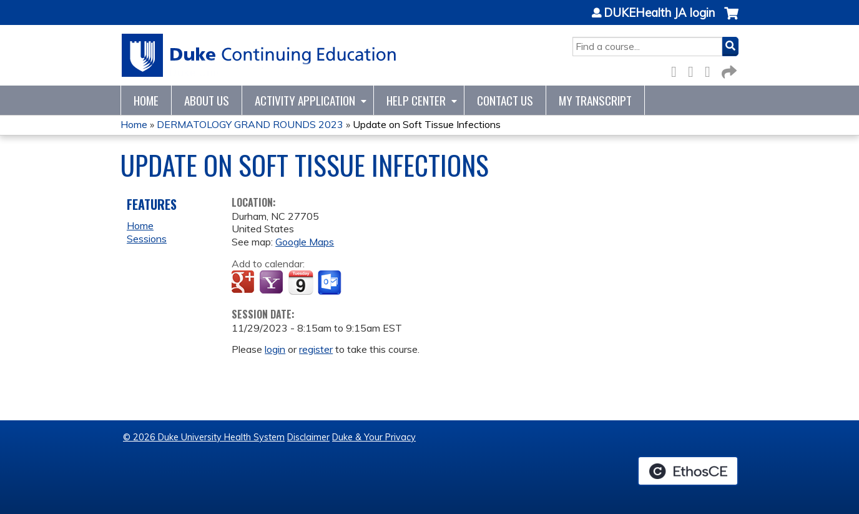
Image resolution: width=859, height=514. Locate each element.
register (316, 349)
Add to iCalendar (300, 282)
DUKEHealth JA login (659, 13)
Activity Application (305, 100)
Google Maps (304, 241)
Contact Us (505, 100)
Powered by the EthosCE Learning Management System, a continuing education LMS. (688, 471)
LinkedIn (711, 69)
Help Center (416, 100)
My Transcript (595, 100)
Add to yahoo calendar (272, 282)
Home (146, 100)
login (275, 349)
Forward (728, 69)
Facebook (677, 69)
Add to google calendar (244, 282)
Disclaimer (308, 437)
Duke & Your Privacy (374, 437)
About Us (206, 100)
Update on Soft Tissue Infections (427, 124)
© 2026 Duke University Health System (204, 437)
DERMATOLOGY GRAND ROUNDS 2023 (250, 124)
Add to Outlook (330, 282)
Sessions (147, 238)
